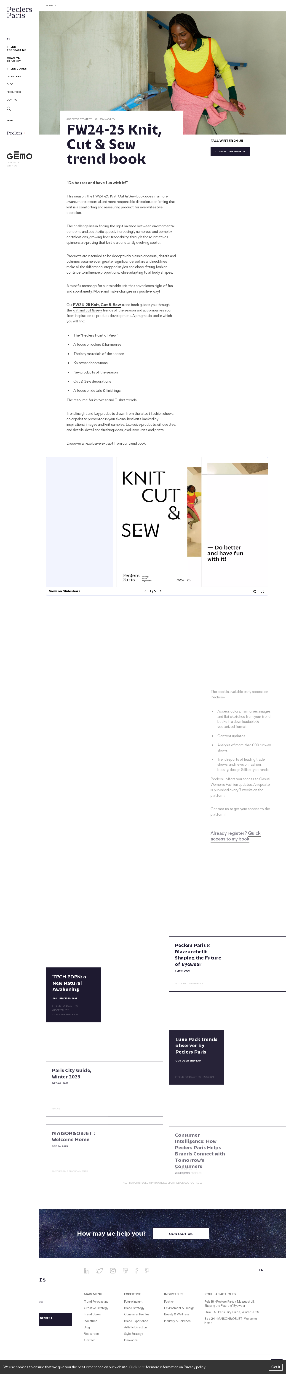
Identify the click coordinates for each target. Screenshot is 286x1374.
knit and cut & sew (87, 311)
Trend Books (17, 69)
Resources (14, 92)
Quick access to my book (236, 836)
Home (49, 6)
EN (9, 39)
